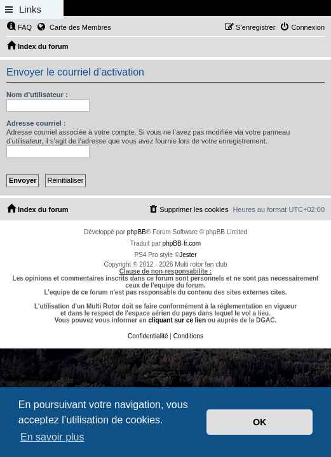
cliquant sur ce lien (177, 320)
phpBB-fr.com (182, 243)
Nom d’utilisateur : (37, 94)
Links (30, 9)
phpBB (136, 231)
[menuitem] (19, 27)
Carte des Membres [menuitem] (73, 26)
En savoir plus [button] (52, 437)
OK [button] (260, 422)
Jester (187, 254)
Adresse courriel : (36, 123)
